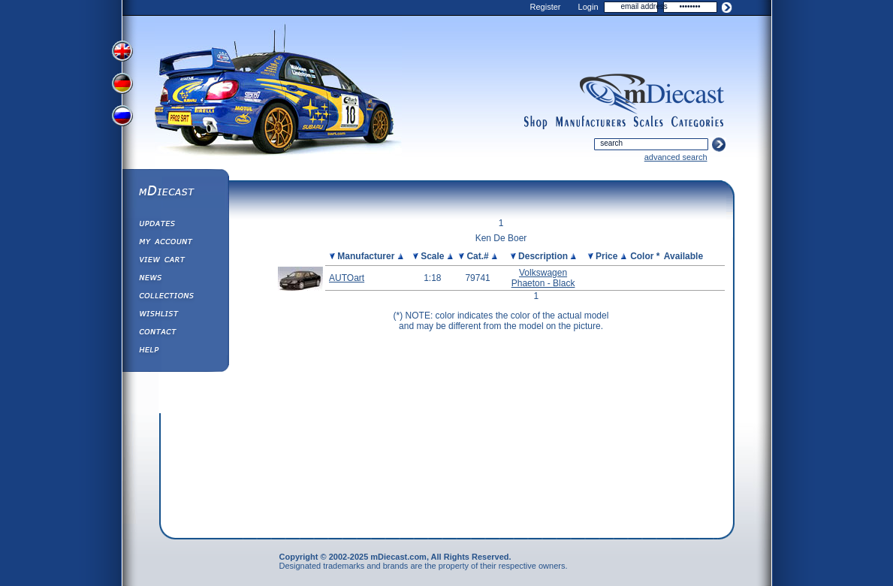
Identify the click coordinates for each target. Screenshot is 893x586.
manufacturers (590, 122)
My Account (175, 243)
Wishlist (175, 315)
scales (648, 122)
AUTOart (346, 278)
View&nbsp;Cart (175, 261)
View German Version (124, 85)
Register (545, 6)
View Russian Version (124, 118)
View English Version (124, 51)
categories (698, 122)
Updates (175, 225)
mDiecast (175, 192)
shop (536, 122)
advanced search (675, 157)
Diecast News (175, 279)
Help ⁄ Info (175, 351)
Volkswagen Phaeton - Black (543, 277)
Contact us (175, 333)
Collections (175, 297)
